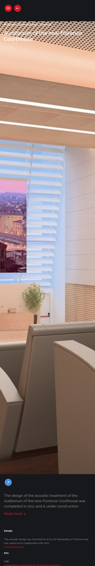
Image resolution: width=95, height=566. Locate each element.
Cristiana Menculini (14, 547)
